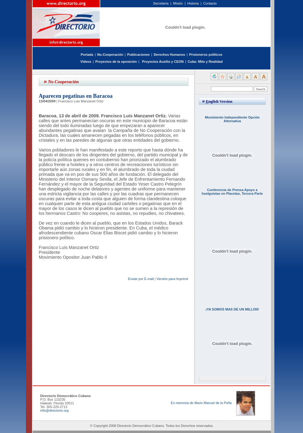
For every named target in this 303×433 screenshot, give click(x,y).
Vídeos (85, 61)
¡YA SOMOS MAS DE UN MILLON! (232, 309)
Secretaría (161, 3)
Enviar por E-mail (141, 279)
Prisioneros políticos (205, 54)
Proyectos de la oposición (116, 61)
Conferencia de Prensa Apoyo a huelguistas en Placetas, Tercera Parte (232, 191)
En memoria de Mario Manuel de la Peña (201, 403)
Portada (87, 54)
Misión (178, 3)
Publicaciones (138, 54)
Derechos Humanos (169, 54)
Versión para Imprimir (172, 279)
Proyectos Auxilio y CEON (163, 61)
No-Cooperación (110, 54)
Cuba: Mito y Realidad (205, 61)
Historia (193, 3)
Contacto (210, 3)
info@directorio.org (54, 410)
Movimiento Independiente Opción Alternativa (232, 119)
